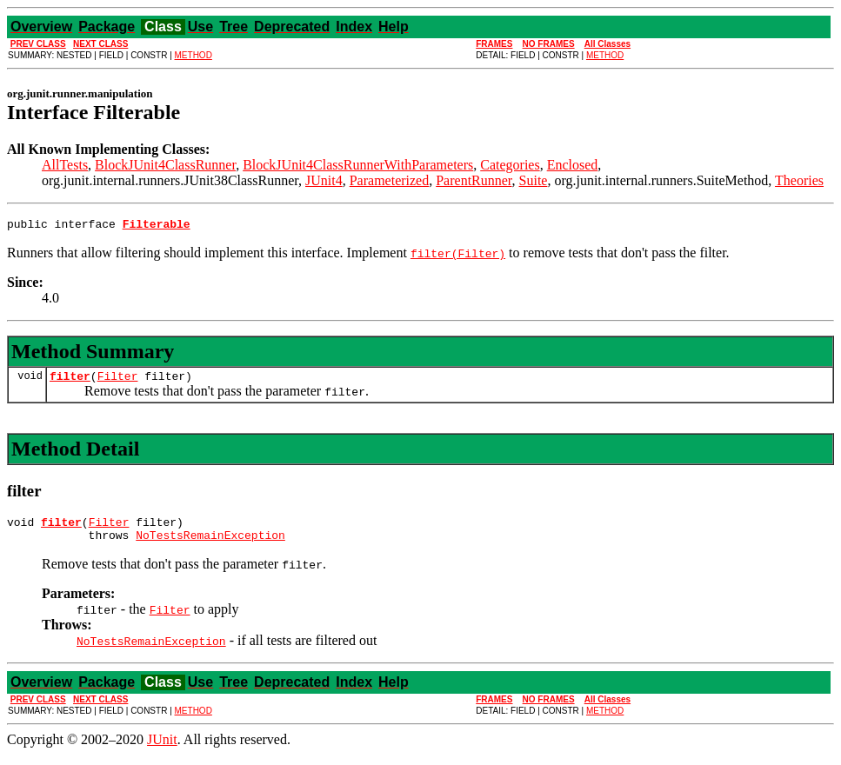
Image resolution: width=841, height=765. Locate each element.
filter (70, 381)
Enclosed (572, 164)
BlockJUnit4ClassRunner (165, 164)
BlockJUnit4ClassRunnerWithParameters (358, 164)
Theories (799, 180)
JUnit (162, 749)
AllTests (65, 164)
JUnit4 (324, 180)
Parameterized (390, 180)
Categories (509, 164)
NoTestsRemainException (210, 545)
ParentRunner (473, 180)
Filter (117, 381)
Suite (533, 180)
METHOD (193, 55)
